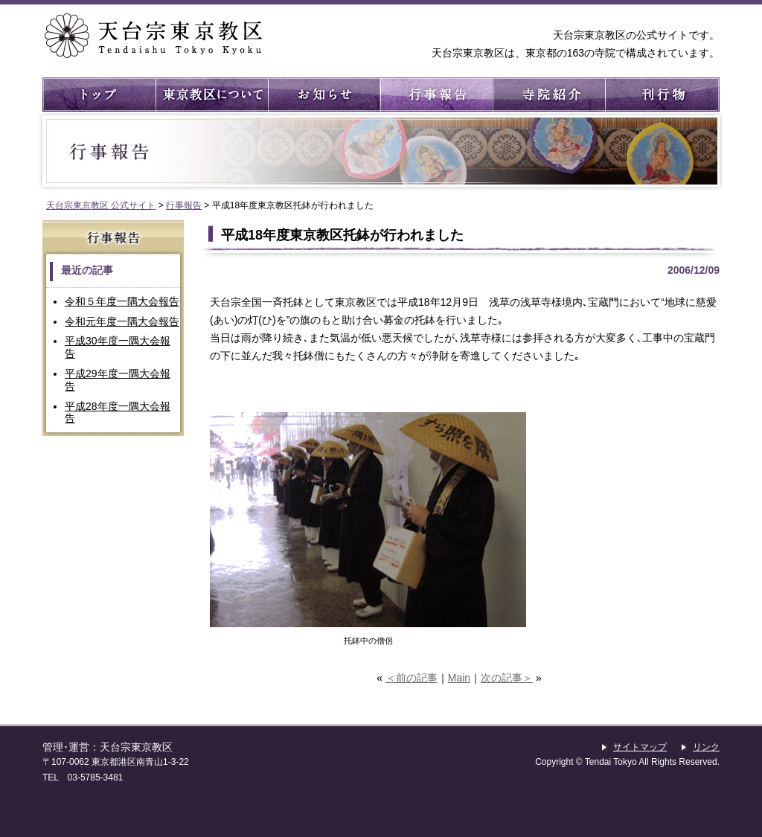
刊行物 (660, 94)
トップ (98, 94)
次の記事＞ (507, 678)
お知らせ (323, 94)
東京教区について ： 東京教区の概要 (211, 94)
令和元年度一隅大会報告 (122, 321)
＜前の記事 (411, 678)
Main (459, 678)
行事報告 (436, 94)
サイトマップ (640, 747)
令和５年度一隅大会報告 (122, 301)
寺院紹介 (548, 94)
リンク (706, 747)
